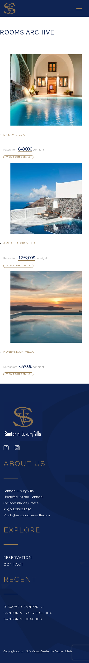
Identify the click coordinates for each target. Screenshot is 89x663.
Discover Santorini (24, 607)
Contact (14, 564)
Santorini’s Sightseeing (28, 613)
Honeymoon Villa (18, 351)
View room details (18, 157)
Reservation (18, 558)
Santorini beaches (23, 619)
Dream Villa (14, 134)
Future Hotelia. (64, 651)
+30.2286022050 (19, 509)
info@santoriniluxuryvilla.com (29, 515)
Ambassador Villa (19, 243)
